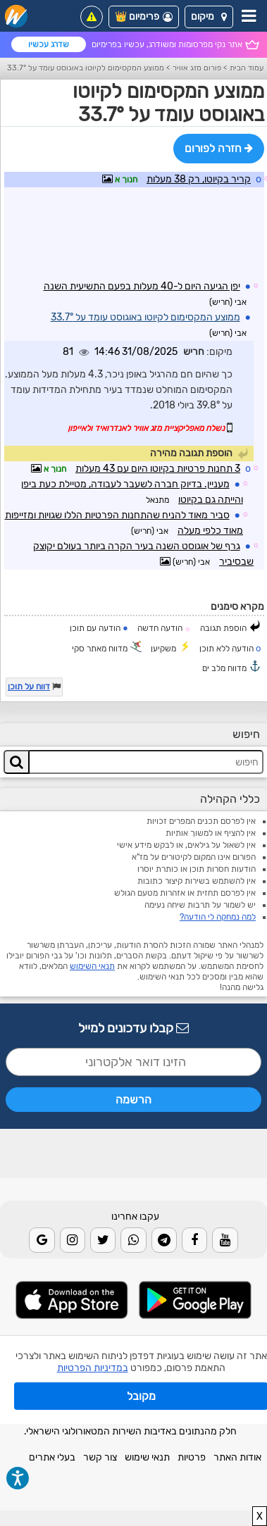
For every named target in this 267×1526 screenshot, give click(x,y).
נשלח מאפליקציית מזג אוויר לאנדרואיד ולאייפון (146, 428)
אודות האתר (237, 1457)
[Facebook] (194, 1240)
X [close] (259, 1516)
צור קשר (100, 1457)
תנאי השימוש (92, 966)
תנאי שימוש (147, 1457)
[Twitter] (103, 1240)
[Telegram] (164, 1240)
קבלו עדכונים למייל (133, 1028)
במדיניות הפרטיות (92, 1368)
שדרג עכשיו (48, 44)
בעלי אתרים (52, 1457)
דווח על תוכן (29, 687)
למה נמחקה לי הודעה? (218, 917)
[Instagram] (72, 1240)
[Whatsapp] (133, 1240)
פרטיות (192, 1457)
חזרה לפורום (219, 148)
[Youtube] (224, 1240)
